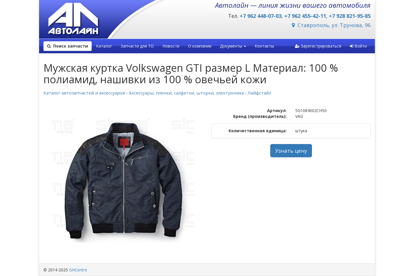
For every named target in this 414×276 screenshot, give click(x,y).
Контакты (264, 46)
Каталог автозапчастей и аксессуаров (84, 93)
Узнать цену (291, 150)
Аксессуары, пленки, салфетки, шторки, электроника (186, 93)
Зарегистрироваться (318, 46)
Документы (233, 46)
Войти (358, 46)
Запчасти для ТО (137, 46)
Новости (170, 46)
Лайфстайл (259, 93)
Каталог (104, 46)
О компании (199, 46)
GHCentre (78, 270)
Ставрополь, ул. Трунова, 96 (331, 25)
